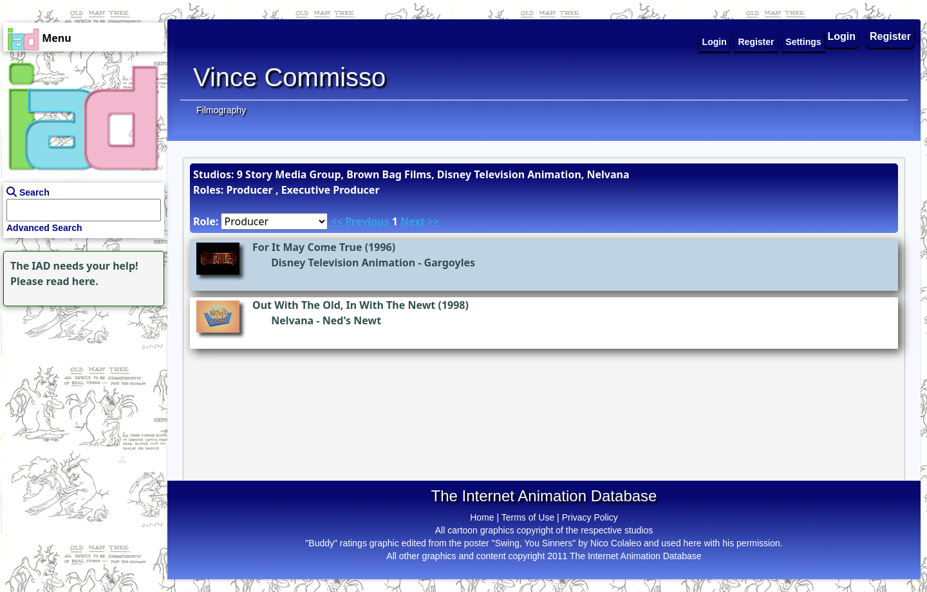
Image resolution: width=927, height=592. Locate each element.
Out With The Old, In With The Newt (343, 305)
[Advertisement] (80, 390)
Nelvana (292, 320)
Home (482, 517)
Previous (367, 221)
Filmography (221, 110)
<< (336, 221)
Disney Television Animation (343, 262)
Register (890, 36)
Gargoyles (449, 262)
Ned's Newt (352, 320)
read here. (72, 281)
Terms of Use (527, 517)
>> (434, 221)
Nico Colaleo (615, 543)
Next (412, 221)
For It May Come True (307, 247)
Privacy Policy (590, 517)
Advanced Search (44, 228)
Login (842, 36)
